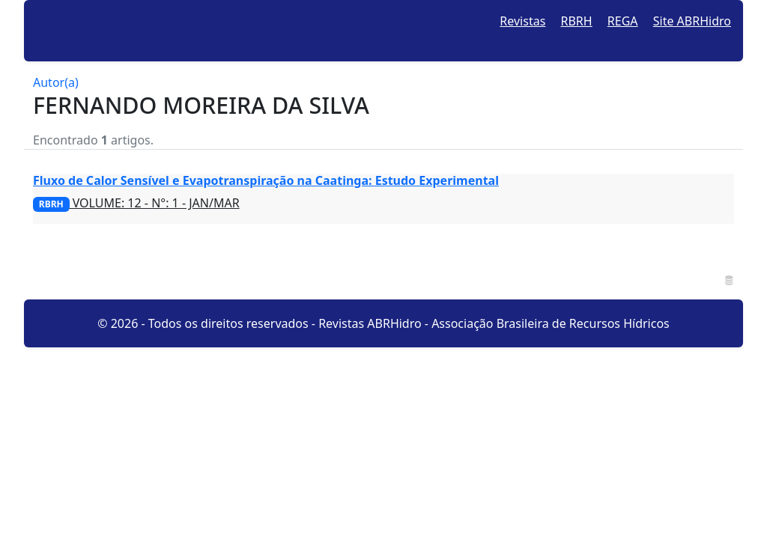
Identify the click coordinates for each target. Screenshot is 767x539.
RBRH (576, 21)
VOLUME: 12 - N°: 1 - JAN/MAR (136, 203)
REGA (622, 21)
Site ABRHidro (692, 21)
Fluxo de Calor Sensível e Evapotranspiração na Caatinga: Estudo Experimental (266, 180)
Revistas (522, 21)
